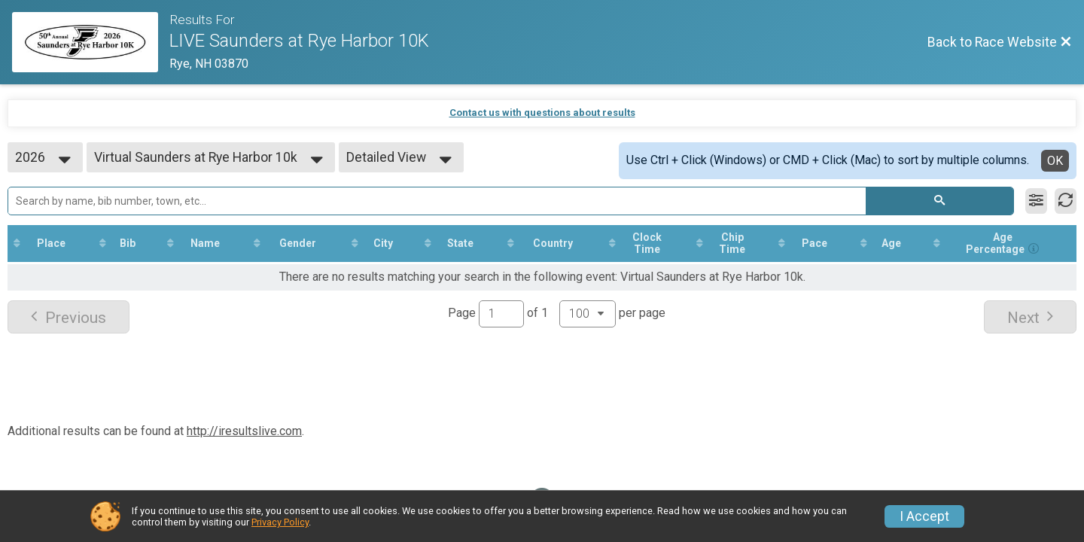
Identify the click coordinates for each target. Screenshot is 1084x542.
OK (1055, 161)
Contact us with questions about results (542, 112)
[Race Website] (90, 42)
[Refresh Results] (1065, 201)
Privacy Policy (280, 522)
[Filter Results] (1036, 201)
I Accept (924, 516)
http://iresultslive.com (244, 431)
